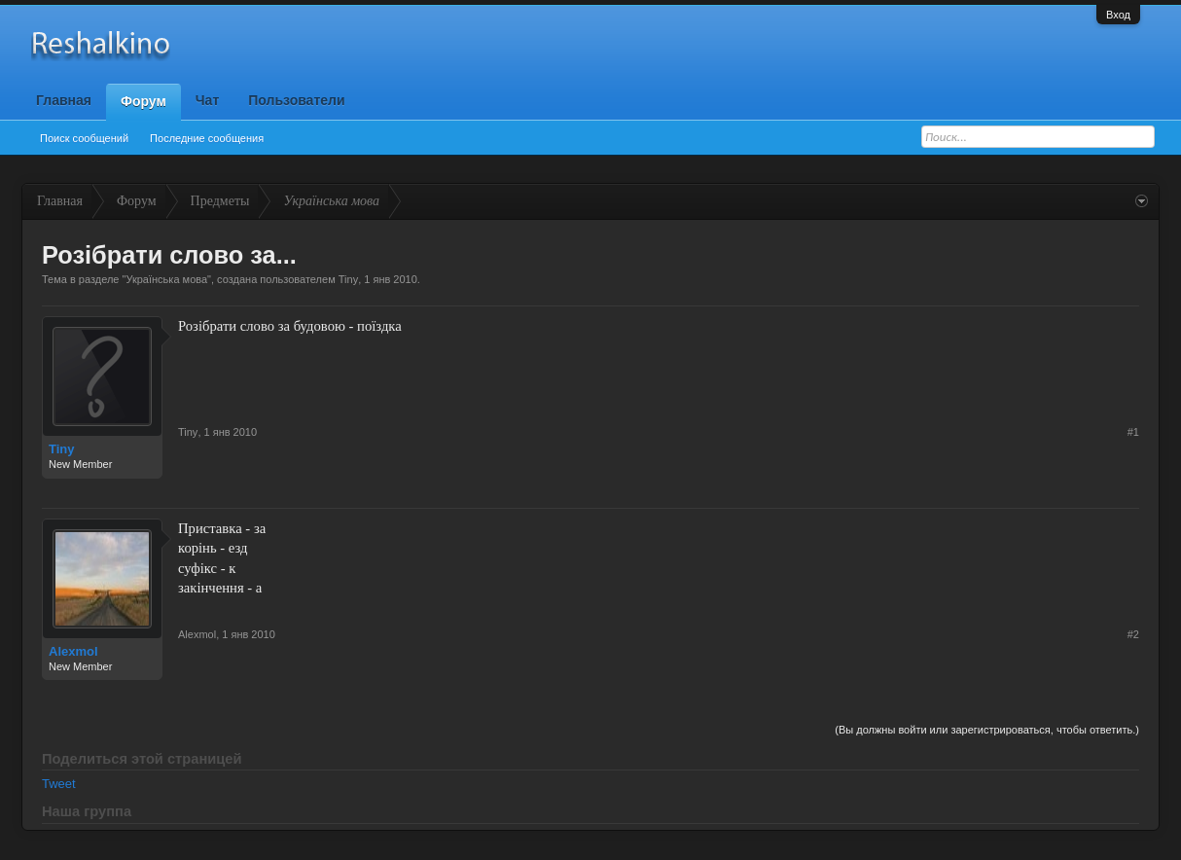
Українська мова (166, 279)
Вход (1118, 14)
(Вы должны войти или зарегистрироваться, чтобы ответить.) (987, 729)
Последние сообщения (207, 138)
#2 (1133, 634)
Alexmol (73, 651)
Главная (63, 100)
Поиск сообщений (84, 138)
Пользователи (296, 100)
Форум (143, 101)
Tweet (59, 783)
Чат (207, 100)
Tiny (348, 279)
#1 (1133, 432)
